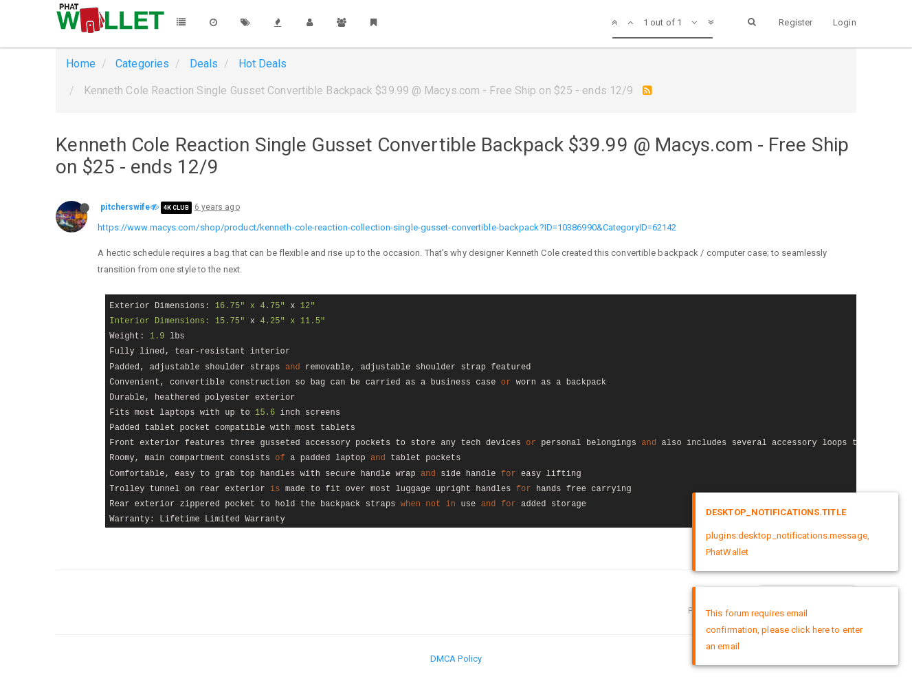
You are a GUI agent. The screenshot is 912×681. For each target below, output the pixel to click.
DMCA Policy (456, 658)
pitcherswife (125, 207)
